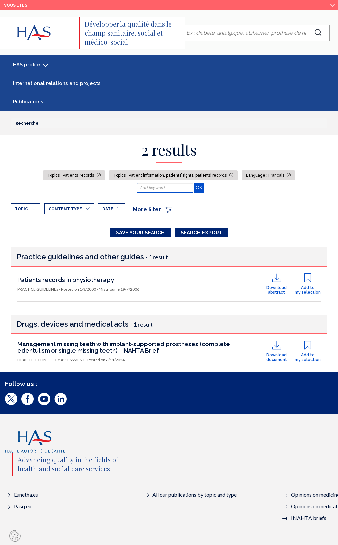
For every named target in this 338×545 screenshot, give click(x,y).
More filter (153, 209)
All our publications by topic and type (194, 494)
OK (200, 187)
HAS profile (26, 65)
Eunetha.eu (26, 494)
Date (107, 209)
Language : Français (265, 175)
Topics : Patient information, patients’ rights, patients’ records (170, 175)
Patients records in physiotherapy (65, 279)
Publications (28, 102)
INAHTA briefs (308, 518)
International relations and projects (57, 83)
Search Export (201, 233)
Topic (21, 209)
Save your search (140, 233)
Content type (65, 209)
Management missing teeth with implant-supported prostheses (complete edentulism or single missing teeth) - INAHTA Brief (123, 347)
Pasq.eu (22, 506)
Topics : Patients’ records (71, 175)
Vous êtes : (16, 5)
